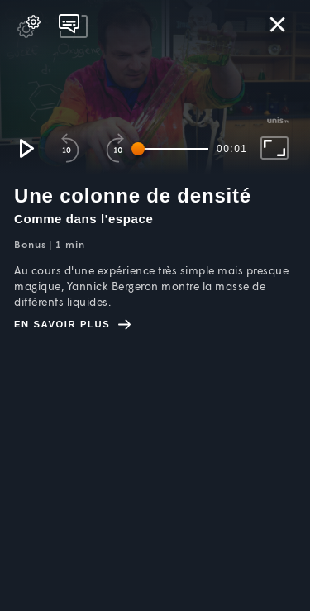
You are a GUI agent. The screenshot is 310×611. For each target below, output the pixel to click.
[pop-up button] (29, 26)
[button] (25, 148)
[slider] (172, 148)
